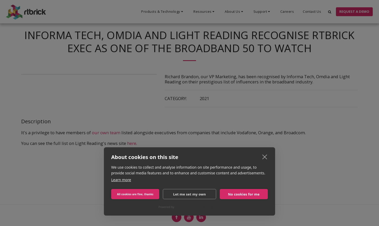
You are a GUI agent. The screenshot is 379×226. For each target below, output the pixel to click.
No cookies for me (244, 194)
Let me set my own (189, 194)
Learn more (121, 179)
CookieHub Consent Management (198, 207)
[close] (265, 156)
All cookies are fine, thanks (135, 194)
